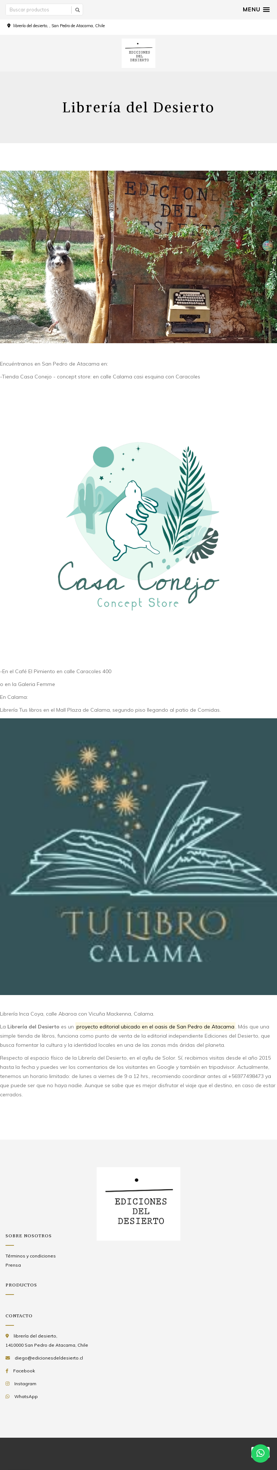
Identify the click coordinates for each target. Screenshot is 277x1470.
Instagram (25, 1383)
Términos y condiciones (31, 1256)
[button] (256, 9)
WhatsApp (26, 1396)
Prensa (13, 1265)
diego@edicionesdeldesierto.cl (49, 1358)
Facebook (24, 1370)
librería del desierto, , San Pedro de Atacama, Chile (59, 25)
